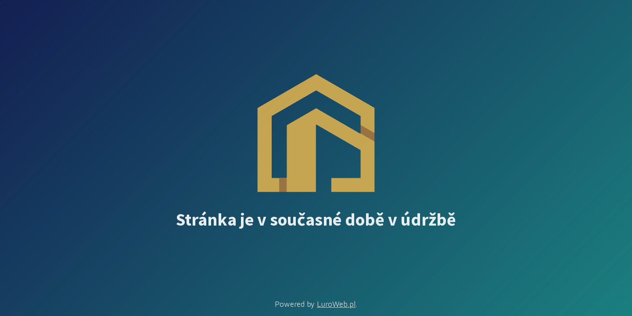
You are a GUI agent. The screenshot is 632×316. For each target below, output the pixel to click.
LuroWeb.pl (336, 304)
